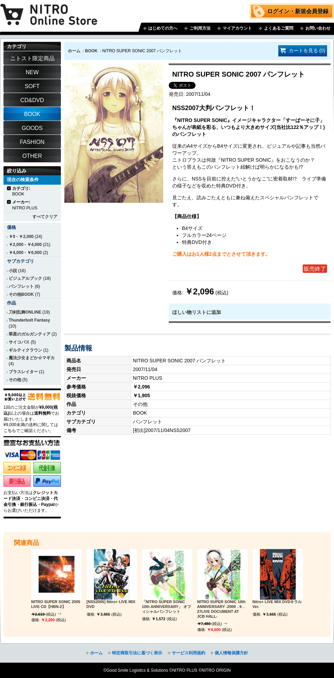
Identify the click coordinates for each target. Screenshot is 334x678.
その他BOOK (21, 294)
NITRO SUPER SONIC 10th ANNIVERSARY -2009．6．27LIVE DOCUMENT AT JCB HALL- (221, 609)
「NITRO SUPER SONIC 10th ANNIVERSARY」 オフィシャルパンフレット (166, 607)
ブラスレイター (23, 371)
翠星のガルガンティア (29, 334)
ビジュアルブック (25, 278)
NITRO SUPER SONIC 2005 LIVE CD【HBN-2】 (55, 604)
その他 (15, 379)
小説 (13, 270)
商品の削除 (9, 188)
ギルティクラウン (25, 350)
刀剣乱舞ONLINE (25, 312)
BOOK (91, 50)
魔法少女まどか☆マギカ (32, 357)
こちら (9, 430)
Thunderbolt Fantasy (29, 320)
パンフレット (21, 286)
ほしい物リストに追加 (196, 312)
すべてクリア (44, 216)
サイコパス (19, 342)
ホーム (74, 50)
